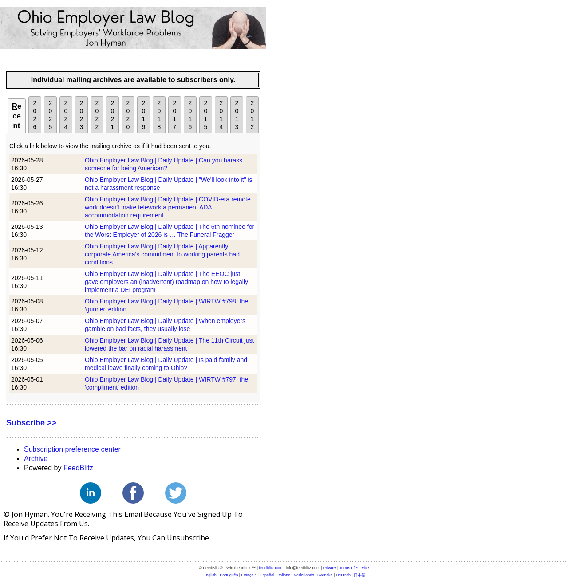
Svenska (325, 575)
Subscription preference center (72, 449)
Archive (35, 458)
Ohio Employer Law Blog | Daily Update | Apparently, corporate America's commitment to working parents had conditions (162, 254)
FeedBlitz (78, 468)
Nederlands (304, 575)
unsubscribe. (188, 538)
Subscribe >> (31, 422)
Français (249, 575)
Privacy (329, 568)
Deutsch (343, 575)
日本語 (360, 575)
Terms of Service (354, 568)
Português (229, 575)
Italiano (283, 575)
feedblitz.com (271, 568)
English (210, 575)
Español (267, 575)
